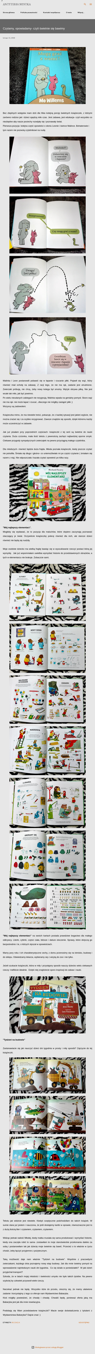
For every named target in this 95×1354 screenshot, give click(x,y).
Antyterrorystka (17, 4)
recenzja (16, 1322)
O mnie (69, 12)
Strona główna (9, 12)
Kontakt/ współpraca (51, 12)
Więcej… (81, 12)
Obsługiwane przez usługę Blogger (47, 1347)
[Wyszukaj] (85, 4)
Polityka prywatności (29, 12)
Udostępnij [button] (84, 1322)
